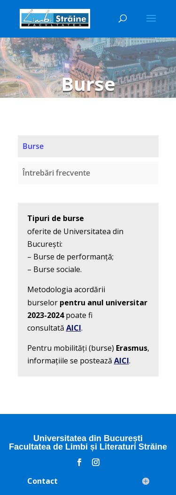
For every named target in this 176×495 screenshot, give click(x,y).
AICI (73, 328)
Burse (33, 146)
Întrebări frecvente (56, 173)
